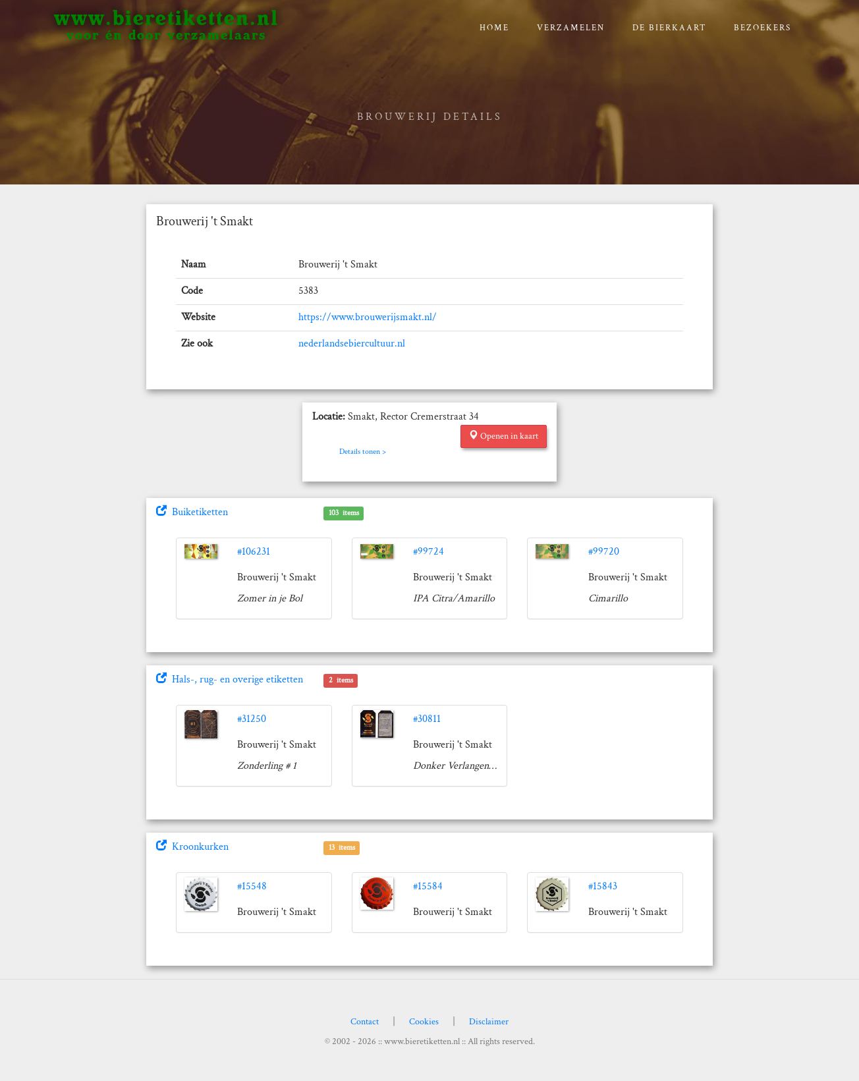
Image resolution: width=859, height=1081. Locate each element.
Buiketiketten (192, 512)
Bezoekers (762, 28)
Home (494, 28)
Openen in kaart (503, 436)
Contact (364, 1022)
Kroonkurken (192, 847)
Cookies (424, 1022)
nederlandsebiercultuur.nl (351, 343)
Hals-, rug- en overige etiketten (229, 679)
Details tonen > (362, 452)
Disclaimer (489, 1022)
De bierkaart (669, 28)
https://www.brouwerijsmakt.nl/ (367, 317)
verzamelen (571, 28)
